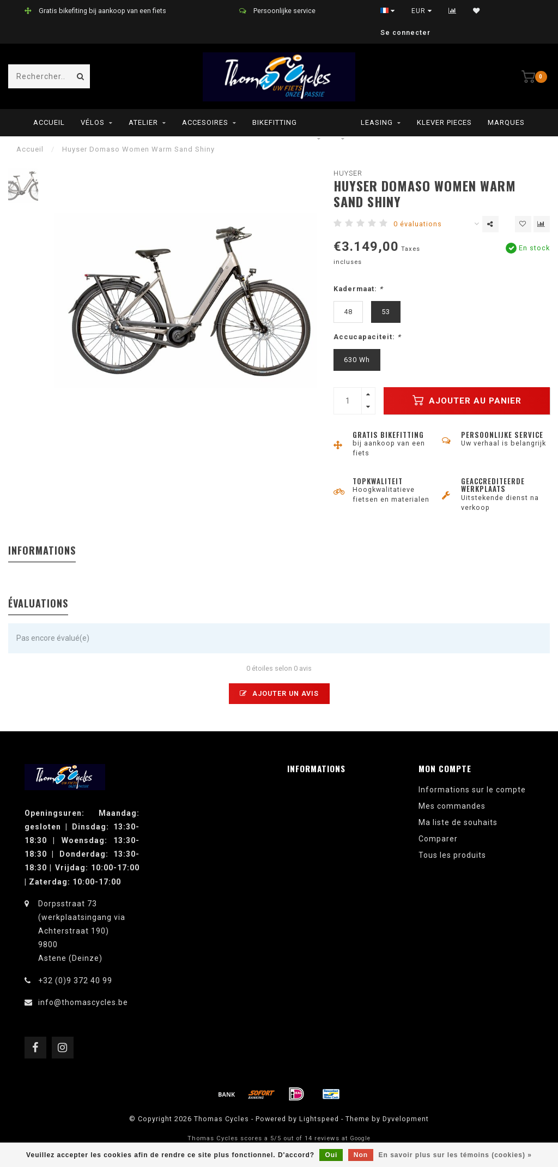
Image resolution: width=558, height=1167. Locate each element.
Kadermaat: (358, 289)
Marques (506, 122)
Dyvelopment (406, 1119)
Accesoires (205, 122)
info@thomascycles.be (83, 1002)
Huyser (347, 173)
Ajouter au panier (467, 400)
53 (385, 312)
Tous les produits (452, 855)
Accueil (49, 122)
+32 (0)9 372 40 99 (75, 980)
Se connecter (405, 33)
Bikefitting (274, 122)
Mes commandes (452, 806)
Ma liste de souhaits (458, 822)
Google (360, 1138)
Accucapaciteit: (367, 337)
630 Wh (357, 360)
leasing (377, 122)
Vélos (93, 122)
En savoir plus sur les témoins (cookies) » (454, 1155)
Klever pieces (444, 122)
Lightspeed (319, 1119)
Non (361, 1155)
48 (348, 312)
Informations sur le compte (472, 789)
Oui (331, 1155)
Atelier (143, 122)
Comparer (438, 838)
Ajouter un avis (279, 693)
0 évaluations (417, 224)
